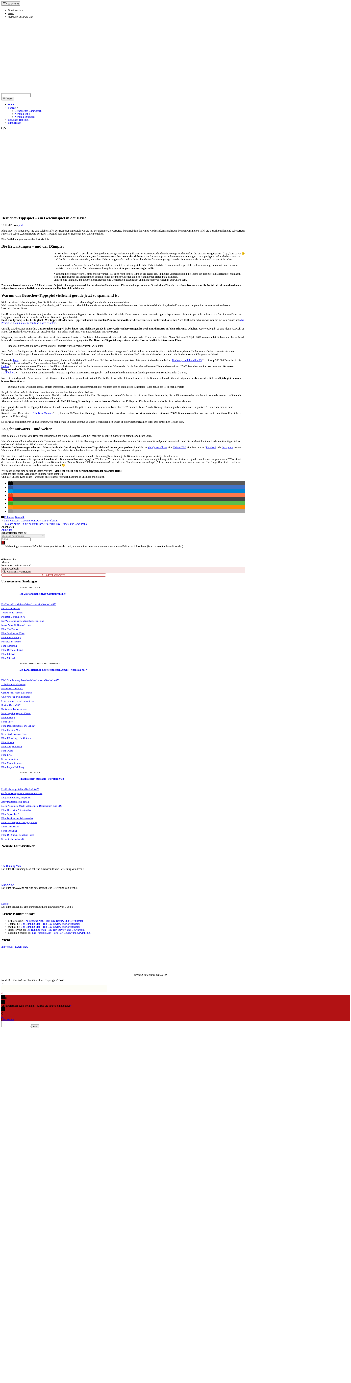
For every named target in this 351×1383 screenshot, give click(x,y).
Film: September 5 (10, 814)
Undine (5, 366)
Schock (5, 903)
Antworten (8, 1019)
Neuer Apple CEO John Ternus (16, 625)
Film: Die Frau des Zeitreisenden (17, 818)
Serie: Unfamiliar (9, 759)
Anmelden (6, 529)
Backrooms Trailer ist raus (13, 709)
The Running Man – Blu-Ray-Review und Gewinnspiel (53, 920)
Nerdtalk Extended (24, 116)
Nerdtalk (20, 517)
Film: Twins (7, 750)
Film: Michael (8, 658)
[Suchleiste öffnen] (4, 128)
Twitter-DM (179, 447)
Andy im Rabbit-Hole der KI (15, 801)
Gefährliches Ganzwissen (28, 110)
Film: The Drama (9, 629)
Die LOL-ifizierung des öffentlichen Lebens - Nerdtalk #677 (53, 669)
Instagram (227, 447)
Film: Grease (7, 742)
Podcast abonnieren (55, 574)
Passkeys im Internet (11, 641)
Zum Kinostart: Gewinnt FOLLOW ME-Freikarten (31, 520)
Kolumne (9, 517)
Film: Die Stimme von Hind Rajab (17, 835)
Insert (38, 1027)
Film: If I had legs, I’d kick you (16, 738)
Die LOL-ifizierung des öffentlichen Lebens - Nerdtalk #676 (30, 680)
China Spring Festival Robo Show (17, 701)
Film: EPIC (6, 754)
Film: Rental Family (11, 637)
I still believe (8, 372)
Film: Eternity (8, 717)
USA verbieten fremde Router (15, 696)
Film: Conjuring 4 (10, 645)
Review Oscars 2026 (11, 705)
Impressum (7, 946)
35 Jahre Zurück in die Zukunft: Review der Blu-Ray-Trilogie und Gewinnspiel (46, 523)
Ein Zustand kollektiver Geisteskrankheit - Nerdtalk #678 (28, 604)
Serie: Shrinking (9, 830)
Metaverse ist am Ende (12, 688)
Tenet (15, 360)
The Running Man (11, 866)
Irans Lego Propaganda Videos (16, 713)
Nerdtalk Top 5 (22, 113)
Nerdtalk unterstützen (20, 16)
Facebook (211, 447)
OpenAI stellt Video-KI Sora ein (16, 692)
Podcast (13, 107)
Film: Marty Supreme (11, 763)
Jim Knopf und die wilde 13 (187, 360)
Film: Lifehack (8, 654)
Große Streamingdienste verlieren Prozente (21, 793)
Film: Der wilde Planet (12, 650)
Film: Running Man (10, 730)
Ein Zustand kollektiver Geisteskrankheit (43, 593)
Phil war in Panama (10, 608)
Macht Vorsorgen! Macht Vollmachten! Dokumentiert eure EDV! (32, 806)
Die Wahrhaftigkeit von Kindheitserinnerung (22, 621)
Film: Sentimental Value (13, 633)
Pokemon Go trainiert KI (13, 616)
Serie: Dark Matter (10, 826)
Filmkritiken (14, 122)
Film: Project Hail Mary (12, 767)
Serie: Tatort (7, 721)
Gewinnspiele (16, 10)
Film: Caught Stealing (11, 746)
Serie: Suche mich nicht (12, 839)
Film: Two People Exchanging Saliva (19, 822)
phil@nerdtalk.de (157, 447)
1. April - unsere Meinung (13, 684)
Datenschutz (21, 946)
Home (11, 104)
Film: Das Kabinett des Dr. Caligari (18, 725)
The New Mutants (42, 413)
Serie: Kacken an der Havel (14, 734)
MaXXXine (7, 884)
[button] (10, 483)
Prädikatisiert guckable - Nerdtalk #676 (42, 778)
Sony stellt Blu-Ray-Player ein (15, 797)
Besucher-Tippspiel (18, 119)
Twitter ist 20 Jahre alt (12, 612)
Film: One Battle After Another (16, 810)
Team (11, 13)
